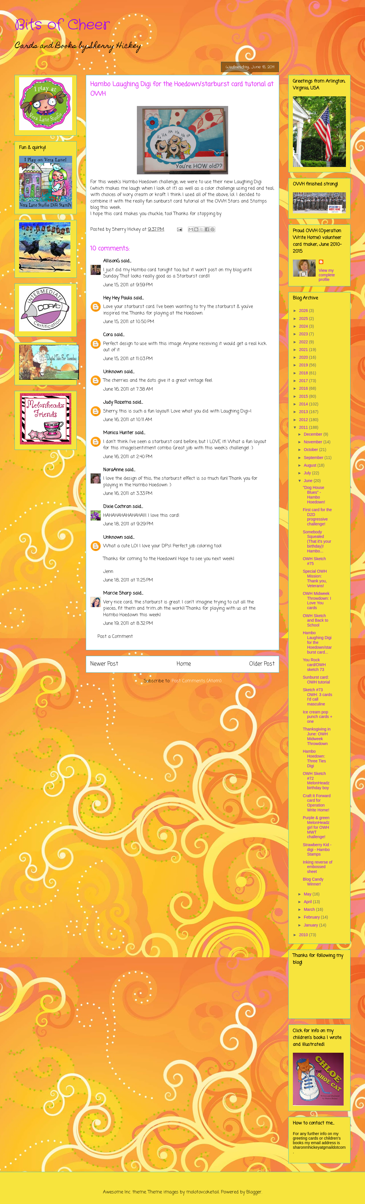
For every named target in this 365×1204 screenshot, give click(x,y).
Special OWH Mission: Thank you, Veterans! (315, 578)
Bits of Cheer (62, 25)
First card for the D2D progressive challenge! (317, 516)
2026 (304, 310)
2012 (304, 419)
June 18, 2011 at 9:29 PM (128, 524)
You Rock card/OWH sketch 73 (314, 665)
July (308, 473)
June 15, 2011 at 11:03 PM (128, 359)
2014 (304, 404)
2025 (304, 318)
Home (184, 664)
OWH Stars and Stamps (241, 201)
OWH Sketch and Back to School (315, 620)
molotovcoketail (202, 1192)
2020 (304, 357)
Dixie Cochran (117, 506)
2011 (304, 427)
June (308, 480)
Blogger (253, 1192)
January (311, 925)
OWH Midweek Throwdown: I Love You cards (317, 600)
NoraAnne (113, 470)
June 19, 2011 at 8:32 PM (128, 623)
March (310, 909)
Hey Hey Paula (117, 298)
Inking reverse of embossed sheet (317, 867)
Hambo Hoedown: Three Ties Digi (314, 758)
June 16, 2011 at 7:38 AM (128, 389)
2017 (304, 380)
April (308, 901)
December (313, 434)
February (312, 917)
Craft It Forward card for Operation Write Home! (316, 802)
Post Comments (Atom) (197, 681)
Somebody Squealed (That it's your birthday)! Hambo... (317, 541)
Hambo (130, 182)
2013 (304, 411)
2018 (304, 373)
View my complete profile (327, 275)
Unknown (113, 372)
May (308, 894)
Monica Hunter (118, 433)
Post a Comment (115, 636)
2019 (304, 365)
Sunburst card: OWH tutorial (316, 679)
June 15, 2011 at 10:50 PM (128, 322)
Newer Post (104, 664)
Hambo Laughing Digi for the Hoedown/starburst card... (317, 642)
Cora (108, 335)
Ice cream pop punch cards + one (317, 717)
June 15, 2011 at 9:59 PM (128, 285)
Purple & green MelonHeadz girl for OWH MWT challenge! (316, 827)
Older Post (262, 664)
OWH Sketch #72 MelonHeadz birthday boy (316, 780)
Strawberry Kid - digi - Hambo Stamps (317, 849)
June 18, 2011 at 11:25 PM (128, 580)
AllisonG (111, 261)
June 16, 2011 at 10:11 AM (127, 420)
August (310, 465)
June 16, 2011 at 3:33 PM (128, 493)
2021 (304, 349)
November (313, 442)
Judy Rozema (117, 402)
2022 (304, 342)
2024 (304, 326)
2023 (304, 334)
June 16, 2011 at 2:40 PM (128, 457)
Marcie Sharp (117, 593)
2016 (304, 388)
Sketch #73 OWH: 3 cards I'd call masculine (317, 696)
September (314, 457)
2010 (304, 934)
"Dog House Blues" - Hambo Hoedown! (314, 494)
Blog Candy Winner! (313, 881)
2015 (304, 396)
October (311, 449)
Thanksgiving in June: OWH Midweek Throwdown (316, 736)
